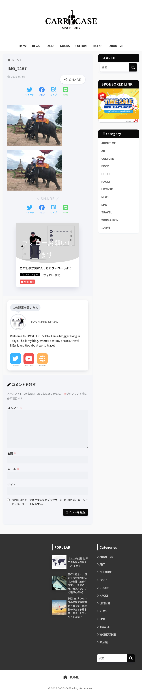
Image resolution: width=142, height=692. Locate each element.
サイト (11, 484)
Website (42, 365)
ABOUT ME (116, 46)
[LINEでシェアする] (65, 92)
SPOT (105, 205)
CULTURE (81, 46)
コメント (14, 407)
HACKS (50, 46)
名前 (12, 453)
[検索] (133, 67)
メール (13, 469)
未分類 (105, 228)
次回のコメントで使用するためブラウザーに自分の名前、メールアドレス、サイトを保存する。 (50, 502)
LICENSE (98, 46)
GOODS (65, 46)
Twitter (15, 365)
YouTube (29, 365)
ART (104, 151)
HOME (71, 677)
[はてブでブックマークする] (53, 92)
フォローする (52, 275)
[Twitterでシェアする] (29, 92)
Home (23, 46)
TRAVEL (106, 212)
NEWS (36, 46)
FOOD (105, 166)
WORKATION (109, 220)
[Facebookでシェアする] (41, 92)
